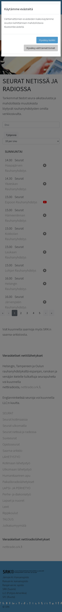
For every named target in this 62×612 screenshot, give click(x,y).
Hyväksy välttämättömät (40, 48)
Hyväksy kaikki (47, 40)
